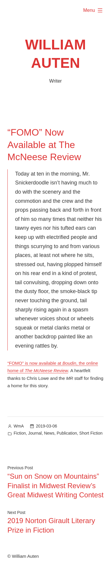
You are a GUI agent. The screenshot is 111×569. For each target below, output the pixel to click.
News (49, 433)
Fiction (20, 433)
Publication (67, 433)
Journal (35, 433)
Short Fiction (91, 433)
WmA (19, 426)
